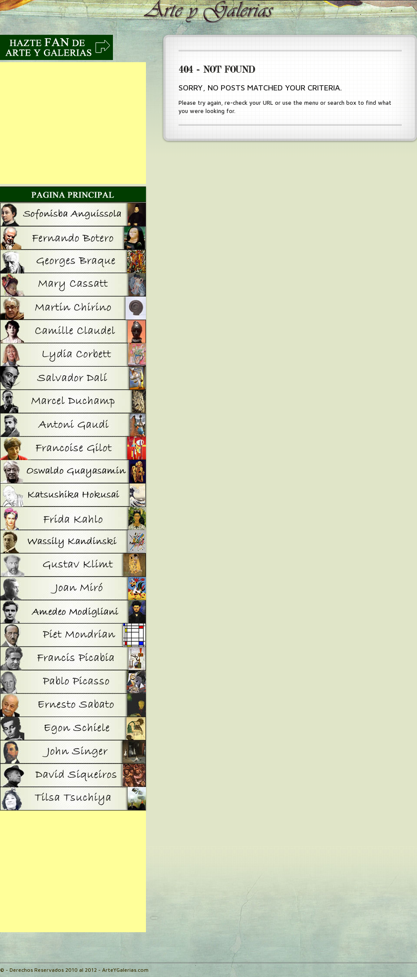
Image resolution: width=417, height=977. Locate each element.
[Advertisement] (73, 123)
